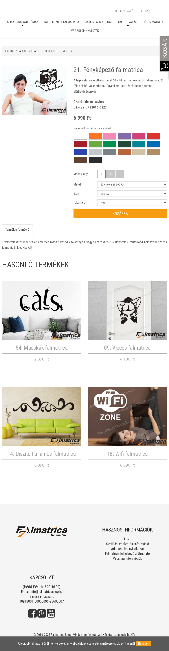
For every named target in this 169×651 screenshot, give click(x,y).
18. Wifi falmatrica (127, 454)
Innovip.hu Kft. (127, 635)
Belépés (145, 11)
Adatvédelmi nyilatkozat (127, 549)
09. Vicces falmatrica (127, 347)
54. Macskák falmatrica (42, 347)
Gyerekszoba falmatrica (61, 22)
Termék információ (17, 230)
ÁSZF (127, 539)
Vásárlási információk (127, 558)
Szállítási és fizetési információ (127, 544)
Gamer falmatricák (98, 22)
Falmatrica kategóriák (22, 22)
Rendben (143, 643)
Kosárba (120, 213)
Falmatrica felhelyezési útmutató (127, 554)
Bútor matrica (153, 22)
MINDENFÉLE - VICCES (58, 51)
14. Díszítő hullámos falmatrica (41, 454)
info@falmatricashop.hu (46, 592)
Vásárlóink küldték (85, 31)
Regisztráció (124, 11)
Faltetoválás (127, 22)
